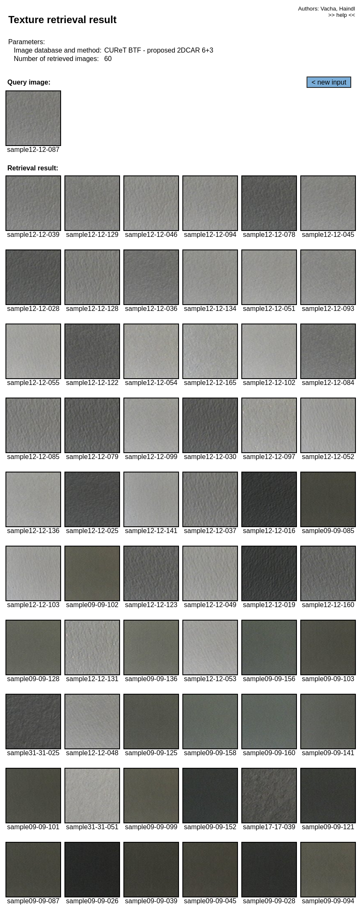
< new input (329, 82)
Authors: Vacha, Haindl (326, 8)
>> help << (341, 15)
